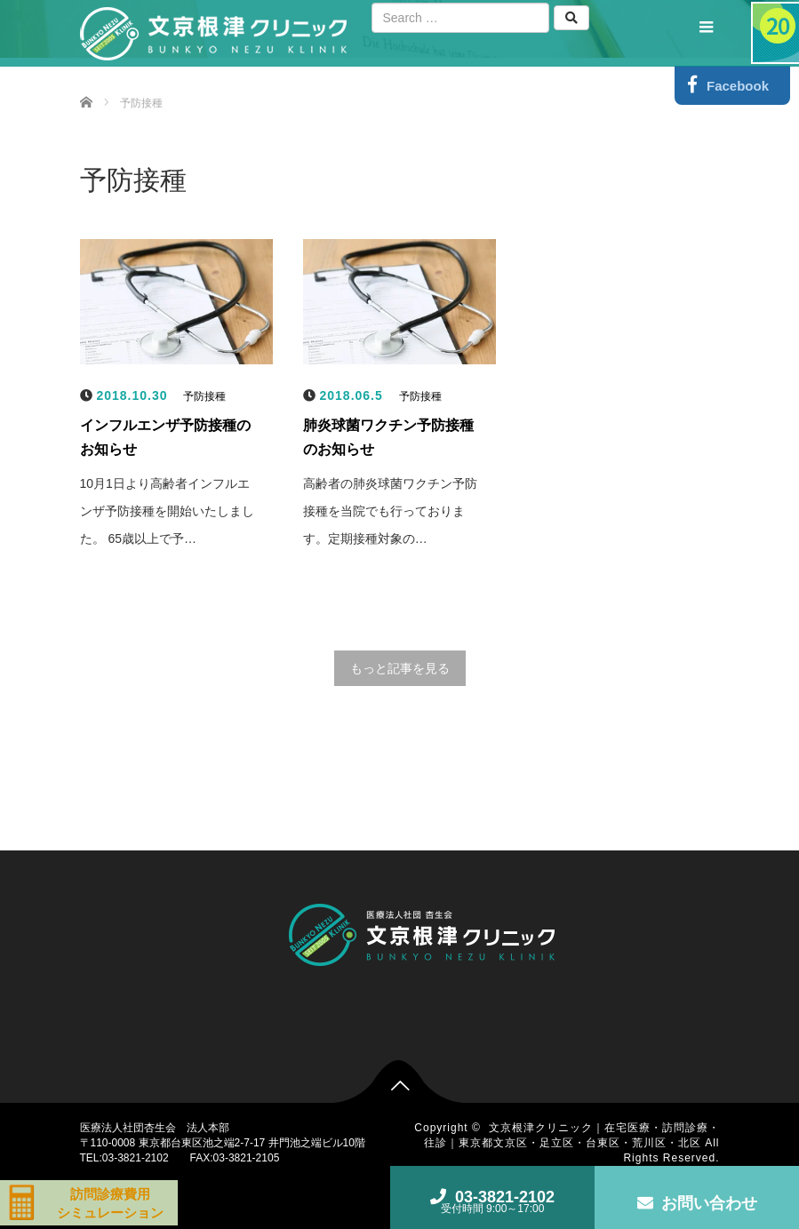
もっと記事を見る (400, 668)
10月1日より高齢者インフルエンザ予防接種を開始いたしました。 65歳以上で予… (167, 511)
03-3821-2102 (492, 1201)
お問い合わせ (697, 1203)
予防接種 (204, 396)
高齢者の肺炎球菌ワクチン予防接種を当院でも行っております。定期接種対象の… (390, 511)
